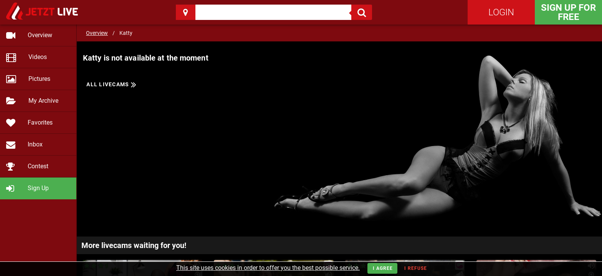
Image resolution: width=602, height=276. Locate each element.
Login (501, 12)
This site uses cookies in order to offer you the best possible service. (268, 267)
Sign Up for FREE (568, 12)
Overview (97, 33)
